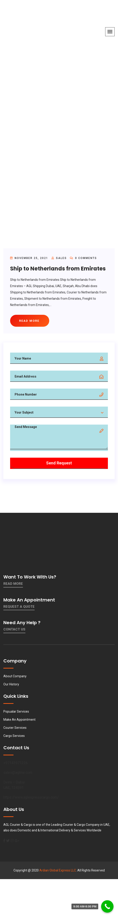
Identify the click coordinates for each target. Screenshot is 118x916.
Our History (11, 684)
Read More (13, 584)
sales (61, 258)
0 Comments (83, 258)
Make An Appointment (19, 719)
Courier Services (15, 727)
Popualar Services (16, 711)
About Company (15, 676)
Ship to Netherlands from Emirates (58, 268)
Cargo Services (14, 736)
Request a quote (19, 607)
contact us (14, 629)
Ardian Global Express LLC (57, 870)
